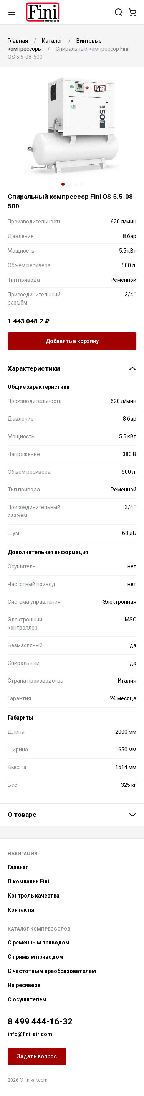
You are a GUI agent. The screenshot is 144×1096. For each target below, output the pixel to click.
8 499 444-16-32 (40, 1021)
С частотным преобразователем (52, 971)
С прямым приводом (35, 957)
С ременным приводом (39, 942)
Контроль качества (34, 896)
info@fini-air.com (30, 1034)
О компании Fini (28, 881)
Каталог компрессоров (39, 929)
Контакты (21, 910)
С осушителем (27, 999)
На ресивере (24, 985)
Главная (18, 867)
